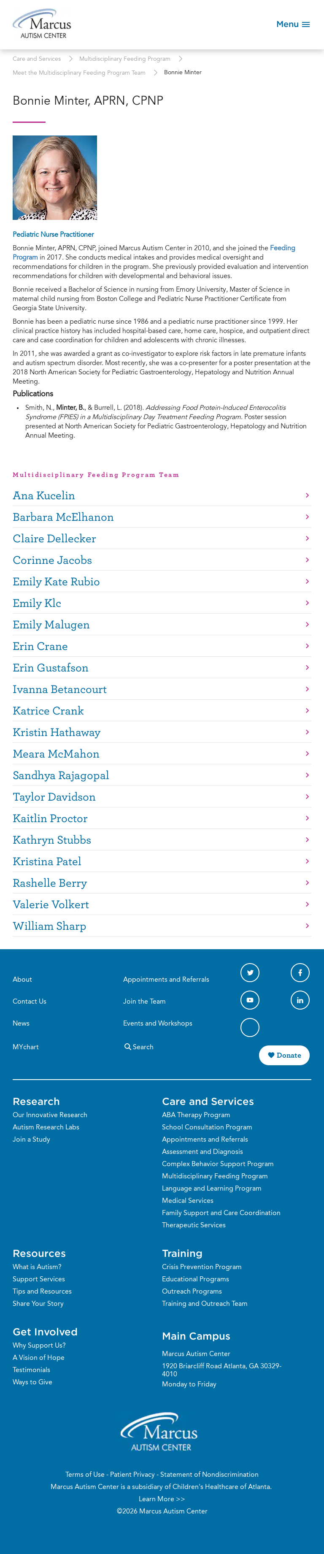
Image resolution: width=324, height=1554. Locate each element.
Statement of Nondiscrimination (209, 1475)
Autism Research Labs (46, 1127)
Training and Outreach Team (205, 1304)
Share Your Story (38, 1304)
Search (138, 1046)
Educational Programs (195, 1279)
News (21, 1024)
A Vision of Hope (39, 1358)
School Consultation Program (207, 1127)
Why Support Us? (39, 1346)
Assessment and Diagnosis (202, 1152)
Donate (289, 1055)
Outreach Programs (192, 1292)
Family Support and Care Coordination (221, 1213)
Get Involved (45, 1331)
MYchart (26, 1047)
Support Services (39, 1279)
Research (36, 1101)
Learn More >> (162, 1499)
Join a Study (31, 1140)
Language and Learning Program (212, 1189)
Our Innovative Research (50, 1115)
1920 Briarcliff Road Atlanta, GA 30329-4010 (221, 1370)
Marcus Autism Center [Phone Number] (196, 1354)
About (22, 980)
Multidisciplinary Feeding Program (124, 59)
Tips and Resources (42, 1292)
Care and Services (37, 59)
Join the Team (144, 1002)
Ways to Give (32, 1382)
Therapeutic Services (194, 1225)
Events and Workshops (157, 1024)
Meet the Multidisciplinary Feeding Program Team (79, 73)
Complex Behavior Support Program (218, 1164)
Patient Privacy (132, 1475)
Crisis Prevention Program (202, 1267)
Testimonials (31, 1370)
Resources (39, 1253)
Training (182, 1253)
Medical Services (187, 1201)
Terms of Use (85, 1475)
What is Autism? (37, 1267)
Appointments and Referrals (166, 980)
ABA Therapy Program (196, 1115)
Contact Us (29, 1002)
